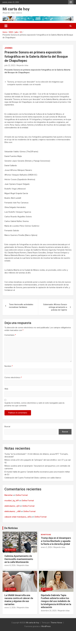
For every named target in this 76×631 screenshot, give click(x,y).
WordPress (46, 626)
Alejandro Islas (22, 65)
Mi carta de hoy (16, 9)
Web (6, 389)
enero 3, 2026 (10, 607)
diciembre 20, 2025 (48, 611)
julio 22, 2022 (9, 65)
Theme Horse (56, 622)
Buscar (7, 426)
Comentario (10, 335)
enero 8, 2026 (10, 565)
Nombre (8, 366)
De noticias (10, 550)
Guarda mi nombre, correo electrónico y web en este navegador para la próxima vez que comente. (34, 404)
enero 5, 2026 (46, 547)
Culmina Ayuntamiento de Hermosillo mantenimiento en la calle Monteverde (18, 559)
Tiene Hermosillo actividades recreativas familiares (21, 305)
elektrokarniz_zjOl (11, 506)
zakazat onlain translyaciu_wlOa (18, 517)
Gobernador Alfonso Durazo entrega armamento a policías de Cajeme (55, 307)
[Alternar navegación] (6, 26)
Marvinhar (8, 495)
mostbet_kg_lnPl (11, 500)
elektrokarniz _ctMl (12, 511)
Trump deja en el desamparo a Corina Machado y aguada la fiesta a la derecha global (56, 541)
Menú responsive (70, 2)
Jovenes (8, 48)
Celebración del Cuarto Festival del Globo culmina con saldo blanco (32, 478)
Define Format (22, 495)
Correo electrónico (13, 377)
